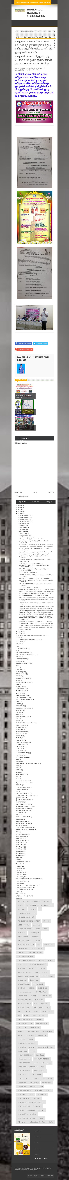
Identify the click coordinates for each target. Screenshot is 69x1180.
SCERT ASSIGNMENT (23, 817)
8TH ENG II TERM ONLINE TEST (26, 654)
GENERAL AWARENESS (23, 708)
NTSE (17, 778)
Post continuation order (23, 787)
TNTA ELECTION (21, 874)
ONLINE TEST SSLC (22, 780)
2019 (19, 633)
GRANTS (18, 721)
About (35, 1175)
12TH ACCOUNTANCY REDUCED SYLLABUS (33, 595)
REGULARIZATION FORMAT (28, 572)
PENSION (19, 785)
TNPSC (18, 870)
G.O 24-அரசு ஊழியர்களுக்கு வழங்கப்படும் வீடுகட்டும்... (36, 625)
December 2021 (25, 515)
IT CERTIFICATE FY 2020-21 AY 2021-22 (31, 563)
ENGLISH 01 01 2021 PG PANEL (29, 587)
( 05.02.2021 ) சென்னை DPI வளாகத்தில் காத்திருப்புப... (36, 610)
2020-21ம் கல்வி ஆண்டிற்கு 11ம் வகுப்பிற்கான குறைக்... (36, 591)
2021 (19, 513)
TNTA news (19, 877)
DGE (17, 684)
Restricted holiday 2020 (23, 810)
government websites (22, 716)
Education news (20, 689)
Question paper (20, 798)
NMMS (18, 772)
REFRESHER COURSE (23, 804)
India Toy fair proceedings (27, 537)
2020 (19, 631)
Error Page (50, 1175)
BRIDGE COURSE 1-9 (22, 663)
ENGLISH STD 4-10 (22, 695)
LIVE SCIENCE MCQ (22, 753)
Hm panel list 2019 (21, 731)
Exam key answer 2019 (23, 697)
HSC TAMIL (19, 736)
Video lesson (20, 894)
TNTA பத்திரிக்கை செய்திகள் (24, 887)
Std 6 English (20, 849)
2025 (19, 505)
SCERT (18, 815)
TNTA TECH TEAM (21, 881)
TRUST (18, 891)
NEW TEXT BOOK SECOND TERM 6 (27, 763)
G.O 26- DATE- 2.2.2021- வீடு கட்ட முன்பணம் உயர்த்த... (36, 623)
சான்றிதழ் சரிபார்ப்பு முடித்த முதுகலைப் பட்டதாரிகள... (36, 621)
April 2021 (22, 531)
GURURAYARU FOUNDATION (25, 723)
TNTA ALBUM (20, 872)
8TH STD (18, 656)
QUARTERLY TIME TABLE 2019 (26, 795)
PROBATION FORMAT (26, 571)
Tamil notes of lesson (22, 862)
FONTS (18, 701)
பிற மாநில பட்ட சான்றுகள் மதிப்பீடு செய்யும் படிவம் (35, 552)
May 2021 (23, 529)
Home (55, 43)
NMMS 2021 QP (24, 561)
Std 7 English (20, 851)
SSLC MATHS (20, 838)
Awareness (19, 661)
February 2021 (24, 535)
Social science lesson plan (24, 827)
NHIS (17, 768)
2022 (19, 511)
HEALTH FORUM (21, 725)
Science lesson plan (22, 821)
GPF (17, 718)
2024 (19, 507)
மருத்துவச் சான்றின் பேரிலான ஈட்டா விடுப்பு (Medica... (36, 614)
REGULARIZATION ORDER (24, 806)
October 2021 (24, 519)
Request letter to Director (23, 808)
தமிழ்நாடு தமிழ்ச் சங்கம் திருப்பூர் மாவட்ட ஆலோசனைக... (37, 589)
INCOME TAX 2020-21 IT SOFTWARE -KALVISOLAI (35, 616)
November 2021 (25, 517)
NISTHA (18, 770)
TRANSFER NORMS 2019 (24, 889)
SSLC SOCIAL (20, 842)
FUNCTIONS (20, 706)
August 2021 (23, 523)
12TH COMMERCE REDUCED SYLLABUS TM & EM (35, 593)
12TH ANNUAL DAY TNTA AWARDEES (28, 639)
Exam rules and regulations (24, 699)
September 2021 (25, 521)
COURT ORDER (21, 674)
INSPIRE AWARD (21, 744)
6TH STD (18, 644)
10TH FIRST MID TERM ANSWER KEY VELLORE (31, 635)
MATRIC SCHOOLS (22, 757)
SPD (17, 832)
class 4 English (20, 672)
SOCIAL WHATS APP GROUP (25, 830)
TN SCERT (19, 868)
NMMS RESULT (21, 774)
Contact (42, 1175)
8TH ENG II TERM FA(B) (23, 652)
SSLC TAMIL (20, 845)
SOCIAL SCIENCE (21, 825)
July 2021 (23, 525)
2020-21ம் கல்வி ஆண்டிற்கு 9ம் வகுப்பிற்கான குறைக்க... (36, 597)
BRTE (17, 665)
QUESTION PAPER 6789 (23, 800)
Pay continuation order (22, 783)
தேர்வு (18, 898)
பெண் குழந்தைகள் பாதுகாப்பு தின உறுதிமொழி (34, 554)
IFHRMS (18, 738)
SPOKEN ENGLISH (22, 834)
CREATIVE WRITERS (22, 678)
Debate (18, 680)
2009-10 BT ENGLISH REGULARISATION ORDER (34, 578)
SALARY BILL (20, 812)
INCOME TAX (20, 740)
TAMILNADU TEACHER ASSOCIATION (36, 13)
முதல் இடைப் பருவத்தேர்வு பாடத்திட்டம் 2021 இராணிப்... (37, 546)
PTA (17, 791)
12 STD (18, 637)
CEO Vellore (19, 669)
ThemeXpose (33, 1169)
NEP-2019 (19, 761)
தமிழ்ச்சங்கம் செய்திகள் (23, 896)
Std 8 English (20, 853)
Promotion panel (21, 789)
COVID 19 (19, 676)
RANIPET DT (20, 802)
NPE (17, 776)
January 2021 (24, 629)
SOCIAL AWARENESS (23, 823)
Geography (19, 710)
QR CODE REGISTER (22, 793)
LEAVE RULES (20, 751)
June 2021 (23, 527)
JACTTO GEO (20, 746)
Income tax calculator (22, 742)
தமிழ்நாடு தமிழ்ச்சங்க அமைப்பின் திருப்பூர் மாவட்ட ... (36, 612)
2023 (19, 509)
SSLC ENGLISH (21, 836)
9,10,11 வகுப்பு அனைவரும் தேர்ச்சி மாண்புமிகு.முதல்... (36, 544)
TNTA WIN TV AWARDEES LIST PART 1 (28, 885)
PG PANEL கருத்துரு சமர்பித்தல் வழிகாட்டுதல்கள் (34, 569)
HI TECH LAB (20, 727)
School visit (19, 819)
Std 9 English (20, 855)
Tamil (17, 859)
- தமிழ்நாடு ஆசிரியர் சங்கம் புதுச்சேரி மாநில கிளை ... (35, 608)
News (17, 765)
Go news (18, 714)
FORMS (18, 704)
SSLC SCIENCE (21, 840)
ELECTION (19, 693)
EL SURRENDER (21, 691)
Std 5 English (20, 847)
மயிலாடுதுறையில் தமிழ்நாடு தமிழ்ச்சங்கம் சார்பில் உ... (36, 559)
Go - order (19, 712)
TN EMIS (18, 866)
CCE (17, 667)
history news (19, 729)
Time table (19, 864)
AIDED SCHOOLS (21, 659)
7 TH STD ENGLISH (22, 648)
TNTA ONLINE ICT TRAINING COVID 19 (28, 879)
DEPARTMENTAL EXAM (23, 682)
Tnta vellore (19, 883)
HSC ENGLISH (20, 733)
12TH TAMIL (19, 642)
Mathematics (20, 755)
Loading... (37, 1131)
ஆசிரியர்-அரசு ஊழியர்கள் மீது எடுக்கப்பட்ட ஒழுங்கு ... (36, 627)
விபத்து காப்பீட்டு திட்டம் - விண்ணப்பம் (31, 539)
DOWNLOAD (20, 686)
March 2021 (23, 533)
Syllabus (18, 857)
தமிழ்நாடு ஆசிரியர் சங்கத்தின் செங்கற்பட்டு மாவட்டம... (36, 606)
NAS (17, 759)
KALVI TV (19, 748)
